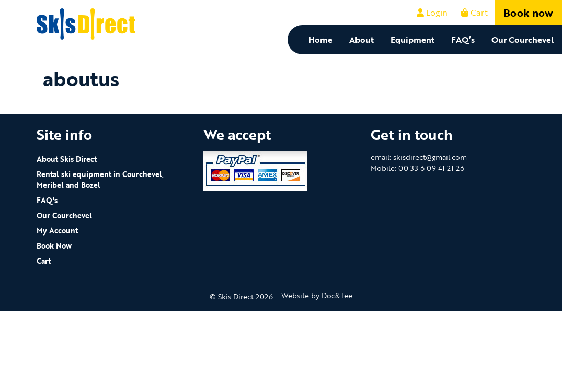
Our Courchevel (522, 39)
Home (320, 39)
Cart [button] (474, 12)
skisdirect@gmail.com (430, 156)
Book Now (54, 245)
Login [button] (432, 12)
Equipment (412, 39)
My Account (57, 230)
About (361, 39)
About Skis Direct (67, 159)
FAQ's (47, 200)
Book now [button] (528, 12)
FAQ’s (463, 39)
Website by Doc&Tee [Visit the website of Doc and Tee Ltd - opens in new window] (316, 295)
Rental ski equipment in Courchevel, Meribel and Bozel (100, 180)
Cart (44, 260)
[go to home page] (86, 23)
